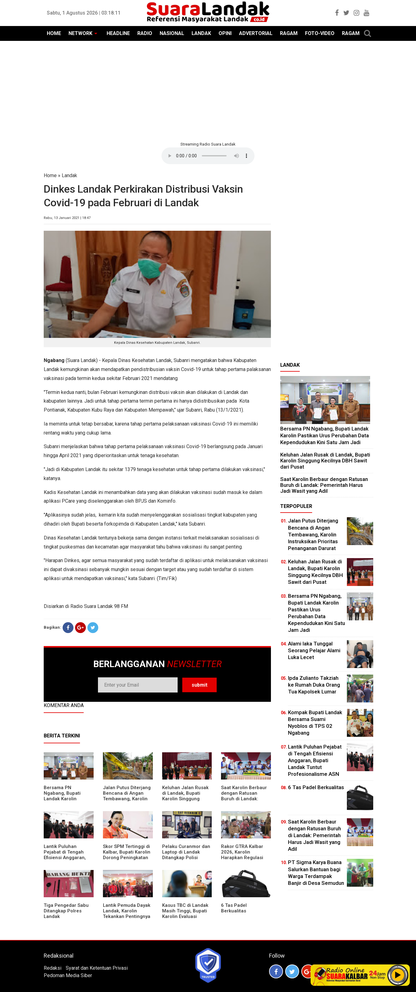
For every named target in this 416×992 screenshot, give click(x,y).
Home (50, 175)
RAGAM (289, 33)
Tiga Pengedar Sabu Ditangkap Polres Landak (66, 910)
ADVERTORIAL (255, 33)
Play (398, 975)
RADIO (144, 33)
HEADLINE (118, 33)
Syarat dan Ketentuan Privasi (97, 968)
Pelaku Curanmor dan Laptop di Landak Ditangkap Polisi (186, 852)
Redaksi (52, 968)
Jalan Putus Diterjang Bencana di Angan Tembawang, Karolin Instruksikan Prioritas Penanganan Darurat (127, 799)
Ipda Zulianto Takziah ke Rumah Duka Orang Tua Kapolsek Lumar (314, 685)
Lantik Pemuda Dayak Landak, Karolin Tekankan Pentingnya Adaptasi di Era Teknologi (126, 916)
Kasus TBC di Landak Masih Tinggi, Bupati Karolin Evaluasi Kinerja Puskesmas (185, 913)
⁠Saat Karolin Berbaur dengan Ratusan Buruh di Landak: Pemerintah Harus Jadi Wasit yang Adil (244, 799)
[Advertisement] (208, 90)
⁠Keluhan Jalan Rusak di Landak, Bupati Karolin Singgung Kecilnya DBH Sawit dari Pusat (185, 799)
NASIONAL (172, 33)
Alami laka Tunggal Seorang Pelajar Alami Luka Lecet (314, 650)
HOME (54, 33)
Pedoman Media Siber (68, 975)
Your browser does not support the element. (208, 155)
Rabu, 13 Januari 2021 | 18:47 (67, 218)
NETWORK (80, 33)
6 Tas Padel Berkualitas (234, 908)
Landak (69, 175)
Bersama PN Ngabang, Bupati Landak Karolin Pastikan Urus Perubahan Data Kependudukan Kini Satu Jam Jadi (324, 435)
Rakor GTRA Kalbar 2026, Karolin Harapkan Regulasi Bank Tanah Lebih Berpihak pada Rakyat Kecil (245, 860)
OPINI (225, 33)
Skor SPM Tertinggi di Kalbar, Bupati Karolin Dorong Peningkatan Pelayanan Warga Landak (126, 858)
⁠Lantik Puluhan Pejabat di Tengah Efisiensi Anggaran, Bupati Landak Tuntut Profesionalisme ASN (67, 858)
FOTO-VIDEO (319, 33)
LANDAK (201, 33)
